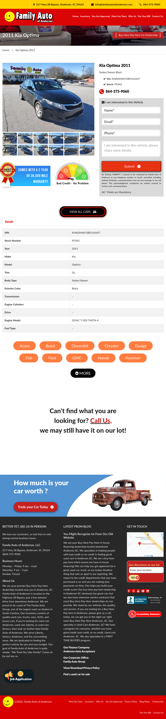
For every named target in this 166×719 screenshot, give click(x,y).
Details (9, 221)
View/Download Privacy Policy (81, 667)
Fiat (29, 357)
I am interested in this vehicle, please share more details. (131, 149)
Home (75, 16)
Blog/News (145, 701)
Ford (52, 357)
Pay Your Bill (144, 16)
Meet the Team (119, 16)
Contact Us (157, 16)
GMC (76, 357)
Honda (103, 357)
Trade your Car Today (36, 507)
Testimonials (158, 701)
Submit (132, 166)
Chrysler (112, 345)
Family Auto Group (74, 661)
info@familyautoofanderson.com (113, 4)
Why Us (132, 16)
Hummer (132, 357)
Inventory (85, 16)
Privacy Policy (131, 701)
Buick (50, 345)
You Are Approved (101, 16)
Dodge (140, 345)
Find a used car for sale (76, 674)
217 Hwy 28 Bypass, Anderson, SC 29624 (60, 4)
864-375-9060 (151, 4)
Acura (25, 345)
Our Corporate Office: (76, 657)
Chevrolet (79, 345)
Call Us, (101, 420)
